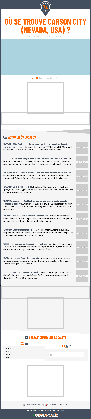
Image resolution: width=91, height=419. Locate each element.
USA (51, 36)
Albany (8, 357)
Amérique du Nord (41, 36)
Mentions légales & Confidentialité (51, 410)
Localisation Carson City (56, 405)
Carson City (59, 36)
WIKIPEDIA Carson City (33, 405)
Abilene (8, 348)
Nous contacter (32, 410)
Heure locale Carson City (47, 78)
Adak (7, 351)
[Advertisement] (45, 97)
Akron (8, 354)
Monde (29, 36)
